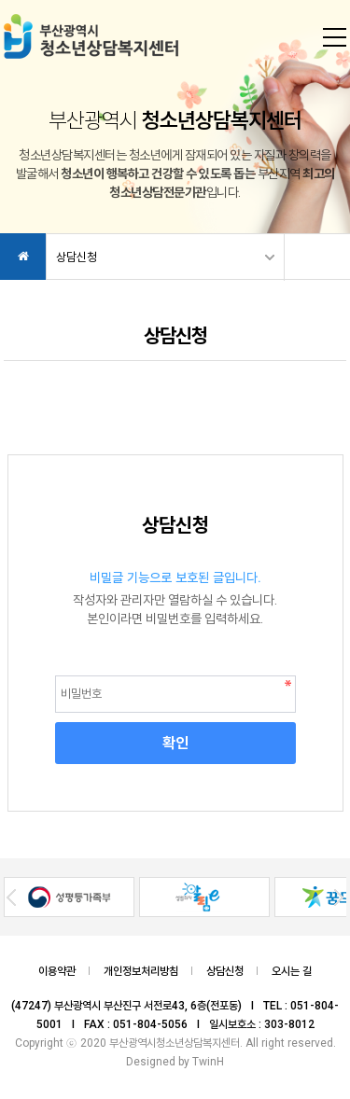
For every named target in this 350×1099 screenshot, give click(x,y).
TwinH (208, 1061)
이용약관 (57, 971)
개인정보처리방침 (141, 971)
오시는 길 (292, 971)
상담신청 (76, 257)
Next (339, 897)
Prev (10, 897)
